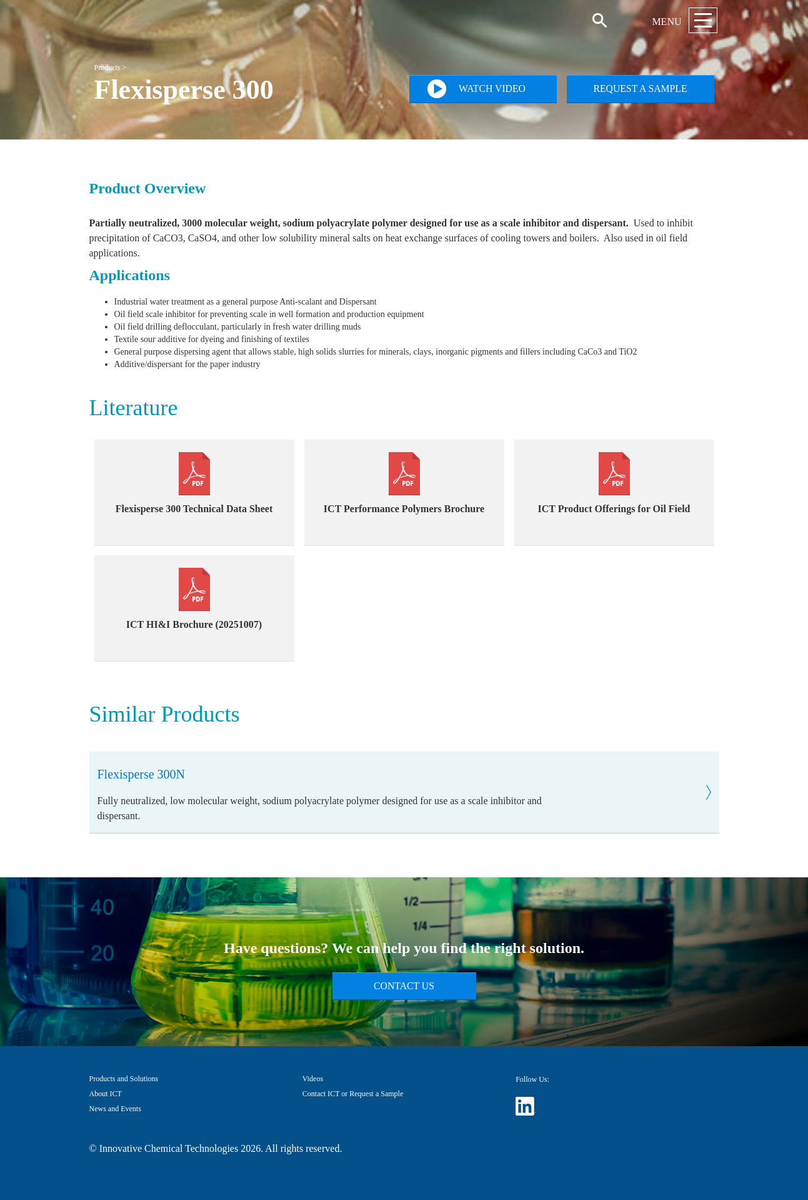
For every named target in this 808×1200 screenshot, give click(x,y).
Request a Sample (640, 88)
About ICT (105, 1093)
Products (107, 67)
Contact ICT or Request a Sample (352, 1093)
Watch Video (476, 88)
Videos (312, 1078)
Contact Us (404, 986)
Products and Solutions (124, 1078)
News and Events (115, 1108)
